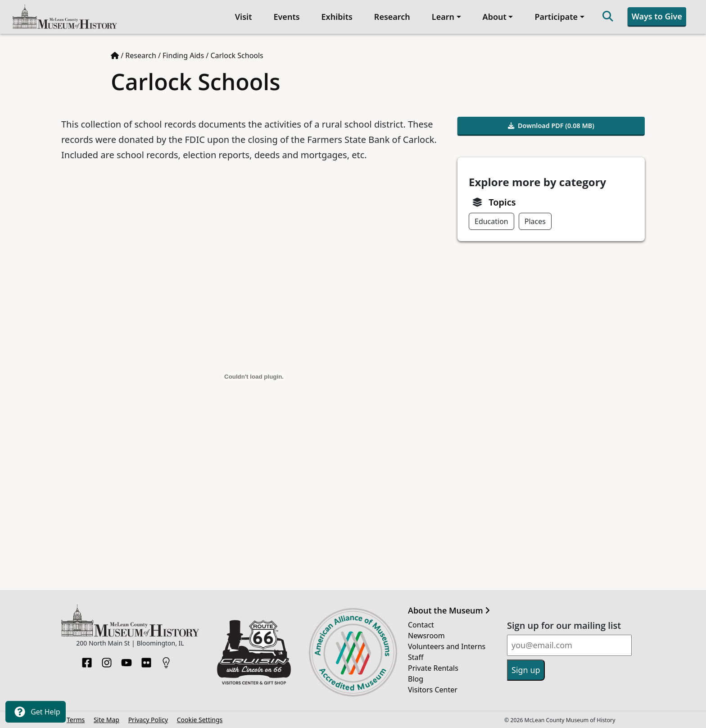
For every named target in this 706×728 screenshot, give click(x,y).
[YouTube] (126, 660)
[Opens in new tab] (254, 651)
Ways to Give (657, 16)
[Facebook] (86, 660)
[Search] (607, 17)
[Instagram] (106, 660)
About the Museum (449, 611)
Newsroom (426, 636)
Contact (421, 625)
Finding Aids (183, 55)
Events (286, 16)
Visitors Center (432, 690)
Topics (502, 202)
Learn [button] (443, 16)
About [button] (495, 16)
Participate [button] (556, 16)
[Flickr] (146, 660)
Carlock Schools (236, 55)
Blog (415, 679)
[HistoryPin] (166, 660)
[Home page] (115, 55)
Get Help (35, 712)
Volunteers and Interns (446, 646)
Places (535, 221)
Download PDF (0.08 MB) (551, 125)
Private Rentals (433, 668)
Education (491, 221)
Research (392, 16)
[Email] (569, 645)
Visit (243, 16)
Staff (416, 657)
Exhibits (337, 16)
